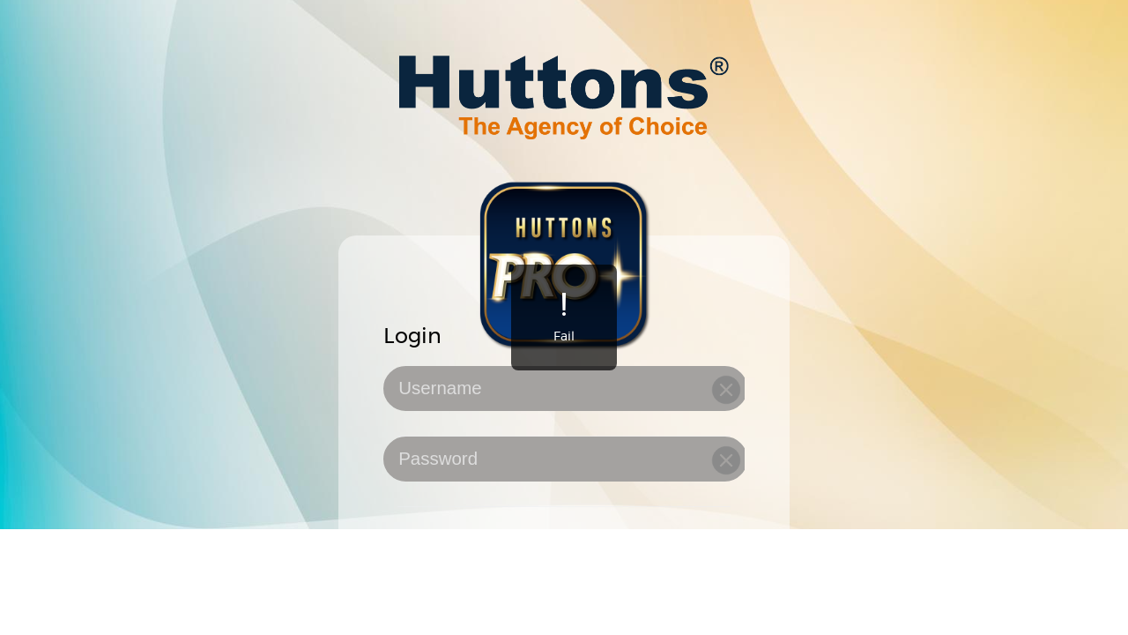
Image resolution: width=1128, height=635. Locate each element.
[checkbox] (564, 541)
